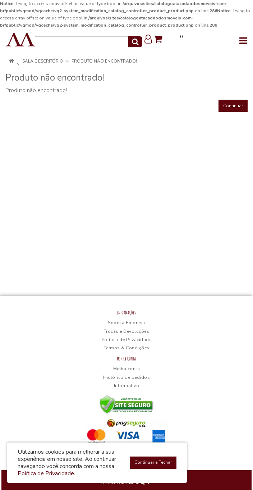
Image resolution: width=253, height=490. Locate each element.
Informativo (126, 386)
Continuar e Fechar (153, 462)
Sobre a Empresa (126, 323)
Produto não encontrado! (104, 61)
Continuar (233, 106)
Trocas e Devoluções (127, 331)
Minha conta (126, 369)
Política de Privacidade (127, 339)
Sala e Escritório (42, 61)
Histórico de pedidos (126, 377)
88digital (143, 483)
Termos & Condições (127, 348)
